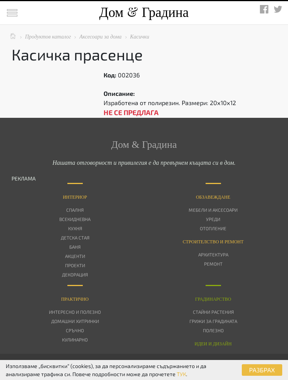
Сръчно (75, 330)
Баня (74, 246)
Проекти (75, 265)
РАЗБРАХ (262, 369)
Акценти (75, 256)
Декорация (75, 274)
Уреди (213, 219)
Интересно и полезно (75, 312)
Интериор (75, 197)
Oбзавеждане (213, 197)
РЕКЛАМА (24, 178)
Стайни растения (213, 312)
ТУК (181, 374)
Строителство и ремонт (213, 241)
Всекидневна (74, 219)
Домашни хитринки (75, 321)
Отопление (213, 228)
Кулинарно (75, 339)
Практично (75, 299)
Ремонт (213, 263)
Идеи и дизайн (212, 344)
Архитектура (213, 254)
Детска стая (75, 237)
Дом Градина (144, 12)
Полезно (213, 330)
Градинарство (213, 299)
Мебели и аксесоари (213, 210)
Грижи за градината (213, 321)
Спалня (75, 210)
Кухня (75, 228)
